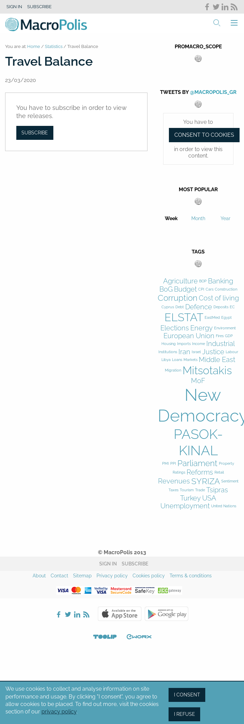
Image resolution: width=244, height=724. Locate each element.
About (39, 575)
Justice (213, 352)
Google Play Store (166, 614)
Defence (198, 307)
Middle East (217, 360)
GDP (229, 336)
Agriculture (180, 281)
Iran (184, 352)
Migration (173, 370)
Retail (219, 472)
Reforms (200, 472)
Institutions (167, 352)
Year (225, 218)
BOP (203, 281)
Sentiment (230, 481)
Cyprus (167, 307)
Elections (174, 328)
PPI (173, 463)
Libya (166, 360)
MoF (198, 381)
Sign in (14, 6)
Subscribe (39, 6)
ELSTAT (183, 317)
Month (198, 218)
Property (226, 463)
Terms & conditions (191, 575)
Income (198, 344)
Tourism (187, 490)
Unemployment (185, 506)
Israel (196, 352)
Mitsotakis (207, 370)
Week (171, 218)
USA (209, 498)
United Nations (223, 506)
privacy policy (58, 711)
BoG (166, 289)
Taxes (173, 490)
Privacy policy (112, 575)
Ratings (179, 472)
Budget (185, 289)
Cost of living (219, 298)
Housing (168, 344)
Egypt (226, 317)
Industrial (220, 344)
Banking (220, 281)
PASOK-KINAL (198, 442)
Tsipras (217, 490)
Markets (190, 360)
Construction (226, 289)
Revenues (174, 481)
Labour (232, 352)
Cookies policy (149, 575)
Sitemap (82, 575)
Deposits (220, 307)
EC (232, 307)
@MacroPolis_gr (213, 92)
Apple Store (119, 614)
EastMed (212, 317)
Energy (201, 328)
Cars (209, 289)
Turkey (190, 498)
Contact (59, 575)
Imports (184, 344)
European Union (188, 336)
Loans (177, 360)
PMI (165, 463)
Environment (225, 328)
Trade (200, 490)
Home (33, 46)
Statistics (54, 46)
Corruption (177, 298)
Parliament (197, 463)
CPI (201, 289)
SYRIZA (205, 481)
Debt (179, 307)
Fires (220, 336)
